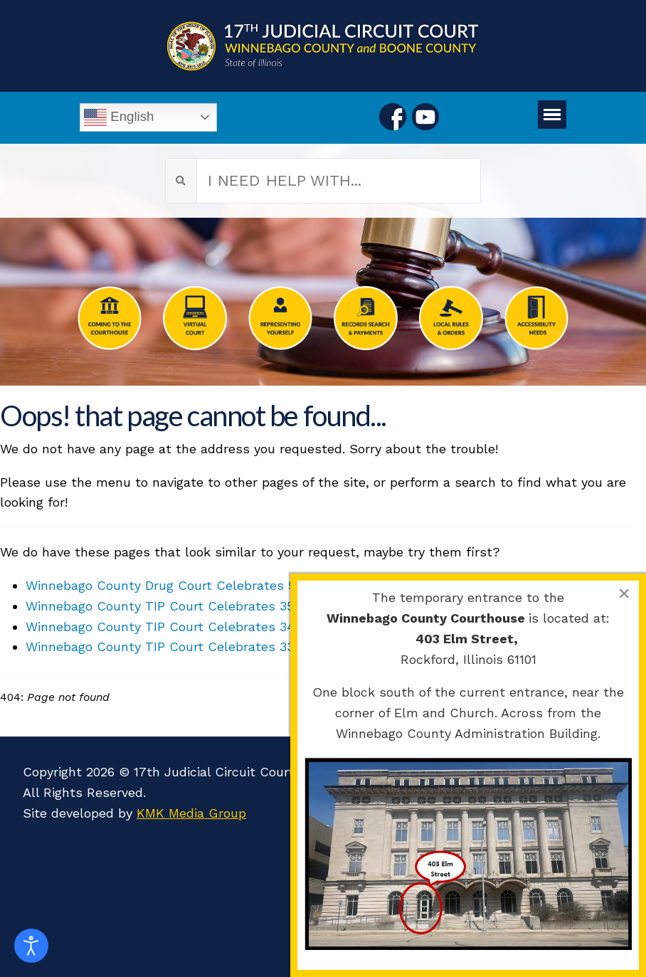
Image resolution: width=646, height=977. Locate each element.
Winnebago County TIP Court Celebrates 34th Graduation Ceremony (236, 626)
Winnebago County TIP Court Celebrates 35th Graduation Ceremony (236, 605)
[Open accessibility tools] (31, 946)
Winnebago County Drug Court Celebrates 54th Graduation (207, 585)
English (119, 117)
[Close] (624, 593)
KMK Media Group (191, 813)
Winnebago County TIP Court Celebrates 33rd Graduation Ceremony (235, 646)
